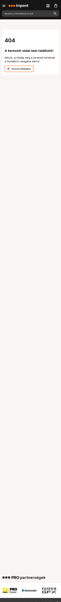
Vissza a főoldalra (21, 68)
